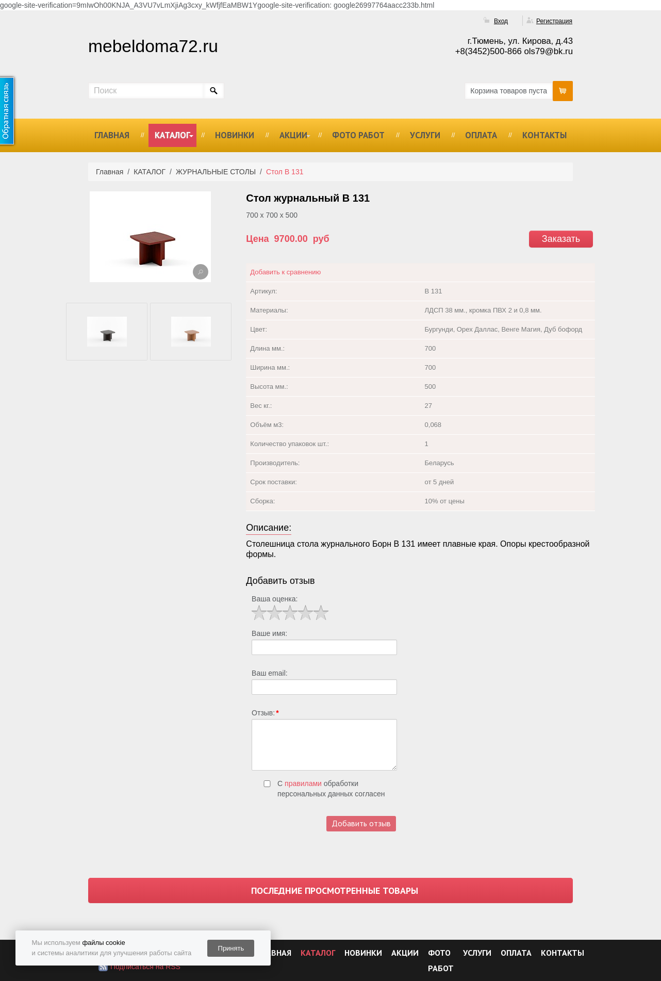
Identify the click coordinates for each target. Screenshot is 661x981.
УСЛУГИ (425, 135)
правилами (303, 783)
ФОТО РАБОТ (358, 135)
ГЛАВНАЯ (111, 135)
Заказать (561, 239)
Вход (501, 21)
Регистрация (554, 21)
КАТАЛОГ (172, 135)
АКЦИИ (293, 135)
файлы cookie (103, 942)
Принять (231, 948)
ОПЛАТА (481, 135)
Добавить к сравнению (285, 272)
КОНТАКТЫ (544, 135)
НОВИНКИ (234, 135)
